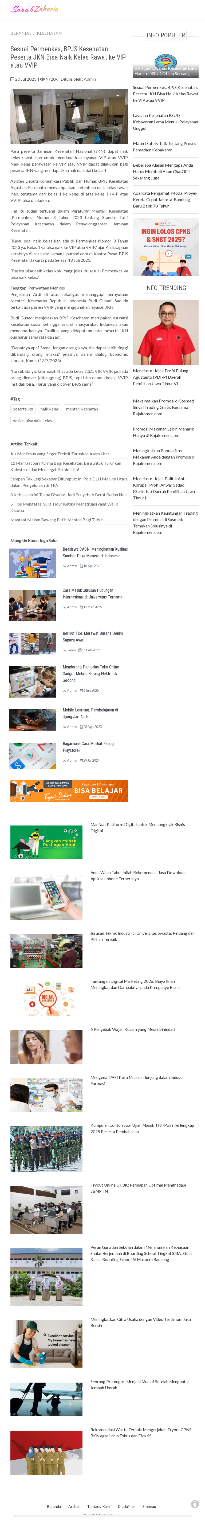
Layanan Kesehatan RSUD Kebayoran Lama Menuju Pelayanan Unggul (165, 122)
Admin (90, 78)
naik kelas (50, 408)
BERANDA (20, 33)
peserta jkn (23, 408)
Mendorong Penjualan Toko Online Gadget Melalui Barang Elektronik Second (91, 673)
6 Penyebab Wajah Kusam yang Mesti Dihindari (132, 1029)
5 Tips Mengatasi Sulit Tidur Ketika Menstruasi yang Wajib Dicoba (64, 507)
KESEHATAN (49, 33)
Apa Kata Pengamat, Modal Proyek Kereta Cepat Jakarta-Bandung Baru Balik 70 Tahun (165, 199)
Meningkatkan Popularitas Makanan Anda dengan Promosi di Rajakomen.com (164, 457)
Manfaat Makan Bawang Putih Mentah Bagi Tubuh (57, 519)
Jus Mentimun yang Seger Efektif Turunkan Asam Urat (59, 453)
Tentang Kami (99, 1506)
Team (71, 650)
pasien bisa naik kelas (32, 420)
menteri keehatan (82, 408)
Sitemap (149, 1506)
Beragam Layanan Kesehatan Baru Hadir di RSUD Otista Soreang (166, 70)
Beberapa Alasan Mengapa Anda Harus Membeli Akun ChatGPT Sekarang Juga (163, 171)
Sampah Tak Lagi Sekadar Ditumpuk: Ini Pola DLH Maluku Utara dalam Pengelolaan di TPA (69, 482)
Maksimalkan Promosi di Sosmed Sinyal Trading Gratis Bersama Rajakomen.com (163, 407)
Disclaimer (126, 1506)
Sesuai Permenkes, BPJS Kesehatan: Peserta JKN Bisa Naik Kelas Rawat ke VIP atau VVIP (165, 94)
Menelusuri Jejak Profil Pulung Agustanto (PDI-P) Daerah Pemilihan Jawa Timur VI (160, 377)
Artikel (74, 1506)
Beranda (54, 1506)
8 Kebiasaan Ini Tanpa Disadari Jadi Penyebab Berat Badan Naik (69, 494)
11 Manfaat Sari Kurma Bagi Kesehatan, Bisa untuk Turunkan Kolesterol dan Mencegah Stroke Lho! (65, 466)
